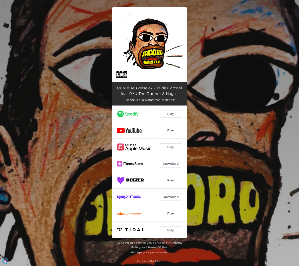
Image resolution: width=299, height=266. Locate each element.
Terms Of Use (157, 247)
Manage (136, 252)
